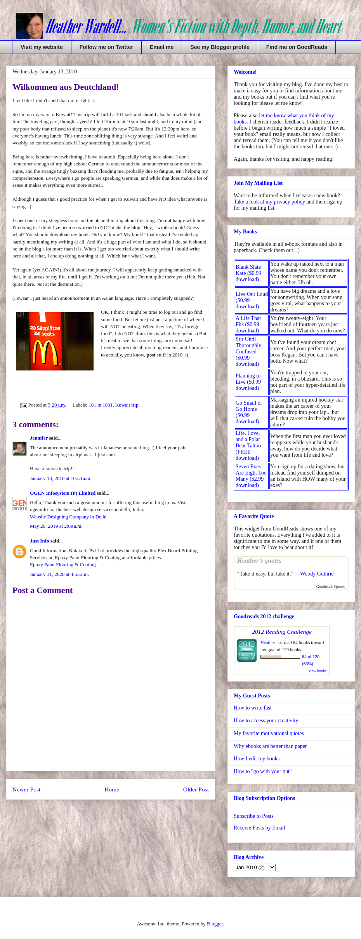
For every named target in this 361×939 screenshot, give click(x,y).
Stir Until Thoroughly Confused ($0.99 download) (248, 351)
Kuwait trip (127, 405)
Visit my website (42, 47)
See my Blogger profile (219, 47)
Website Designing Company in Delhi (68, 517)
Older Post (196, 789)
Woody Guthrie (316, 574)
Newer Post (26, 789)
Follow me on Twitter (106, 47)
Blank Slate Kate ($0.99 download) (248, 273)
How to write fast (253, 708)
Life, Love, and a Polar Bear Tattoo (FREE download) (248, 445)
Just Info (39, 541)
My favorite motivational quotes (269, 733)
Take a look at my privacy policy (269, 202)
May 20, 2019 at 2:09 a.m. (56, 526)
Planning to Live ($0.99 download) (248, 382)
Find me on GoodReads (296, 47)
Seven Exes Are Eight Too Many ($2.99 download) (251, 476)
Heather (267, 642)
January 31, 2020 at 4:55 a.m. (59, 574)
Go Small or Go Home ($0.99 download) (249, 412)
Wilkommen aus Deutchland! (65, 87)
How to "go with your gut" (263, 771)
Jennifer (39, 438)
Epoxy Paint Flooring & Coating (63, 564)
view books (317, 671)
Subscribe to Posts (254, 816)
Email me (162, 47)
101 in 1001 (101, 405)
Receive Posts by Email (259, 828)
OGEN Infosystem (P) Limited (62, 493)
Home (111, 789)
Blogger (215, 924)
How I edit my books (256, 759)
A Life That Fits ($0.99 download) (248, 324)
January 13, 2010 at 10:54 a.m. (61, 478)
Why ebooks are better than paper (270, 746)
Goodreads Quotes (330, 586)
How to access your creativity (266, 720)
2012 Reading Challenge (282, 631)
